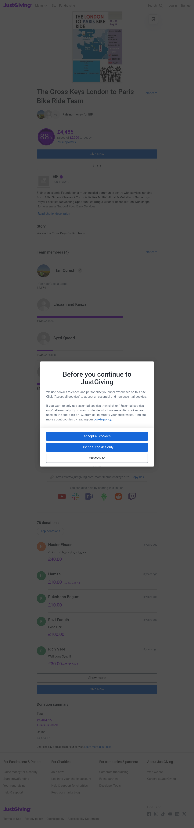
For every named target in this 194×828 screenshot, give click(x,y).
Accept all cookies (97, 436)
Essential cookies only (97, 447)
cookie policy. (103, 419)
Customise (97, 458)
